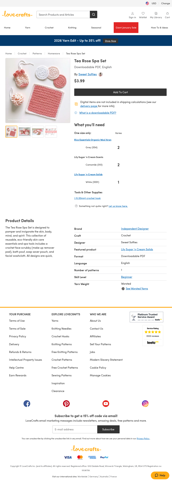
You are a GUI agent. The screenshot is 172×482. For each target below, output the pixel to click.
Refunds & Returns (20, 352)
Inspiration (58, 383)
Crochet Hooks (60, 336)
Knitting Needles (61, 328)
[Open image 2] (25, 132)
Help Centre (16, 367)
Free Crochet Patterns (65, 367)
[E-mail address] (74, 429)
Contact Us (96, 328)
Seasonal (96, 27)
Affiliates (95, 336)
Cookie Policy (98, 367)
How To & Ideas (159, 27)
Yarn (27, 27)
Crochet (49, 27)
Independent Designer (135, 228)
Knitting (72, 27)
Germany (93, 476)
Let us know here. (118, 206)
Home (7, 27)
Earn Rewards (17, 375)
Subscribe (108, 429)
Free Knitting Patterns (65, 352)
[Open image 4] (51, 132)
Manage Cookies (100, 375)
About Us (95, 320)
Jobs (92, 352)
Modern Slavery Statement (106, 359)
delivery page (89, 106)
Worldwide (82, 476)
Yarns (55, 320)
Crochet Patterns (62, 359)
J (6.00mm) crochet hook (98, 198)
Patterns (37, 53)
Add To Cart (120, 92)
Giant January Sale (126, 27)
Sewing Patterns (62, 375)
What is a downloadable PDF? (97, 112)
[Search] (93, 14)
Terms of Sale (17, 328)
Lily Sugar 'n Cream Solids (137, 249)
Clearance (58, 391)
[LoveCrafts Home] (86, 448)
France (113, 476)
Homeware (54, 53)
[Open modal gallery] (37, 90)
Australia (104, 476)
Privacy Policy (17, 336)
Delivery (14, 344)
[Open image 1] (11, 132)
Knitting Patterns (62, 344)
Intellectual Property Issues (25, 359)
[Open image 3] (38, 132)
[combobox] (63, 14)
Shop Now (111, 40)
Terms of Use (17, 320)
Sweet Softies (87, 74)
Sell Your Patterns (100, 344)
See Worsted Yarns (137, 288)
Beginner (126, 277)
